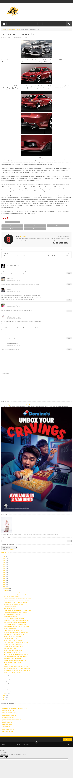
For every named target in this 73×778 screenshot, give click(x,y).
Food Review (33, 23)
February (6, 688)
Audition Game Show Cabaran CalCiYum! (13, 647)
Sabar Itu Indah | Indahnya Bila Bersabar (13, 643)
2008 (4, 696)
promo (18, 29)
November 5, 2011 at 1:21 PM (13, 264)
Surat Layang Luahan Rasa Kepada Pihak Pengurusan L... (17, 665)
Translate (10, 546)
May (5, 682)
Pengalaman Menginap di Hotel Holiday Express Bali (14, 705)
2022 (4, 561)
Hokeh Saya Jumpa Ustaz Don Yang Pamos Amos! (15, 609)
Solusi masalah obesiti (7, 725)
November (6, 587)
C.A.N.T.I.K (6, 661)
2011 (4, 583)
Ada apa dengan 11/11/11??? (11, 603)
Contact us (67, 736)
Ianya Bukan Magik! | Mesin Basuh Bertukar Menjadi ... (16, 629)
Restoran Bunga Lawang (8, 728)
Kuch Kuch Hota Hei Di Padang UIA (12, 649)
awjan (8, 275)
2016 (4, 573)
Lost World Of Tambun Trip (8, 703)
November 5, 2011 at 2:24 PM (13, 277)
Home (3, 29)
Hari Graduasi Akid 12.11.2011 (11, 635)
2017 (4, 571)
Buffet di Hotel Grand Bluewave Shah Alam (12, 716)
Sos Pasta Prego (6, 723)
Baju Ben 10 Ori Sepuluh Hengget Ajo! (13, 641)
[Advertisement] (37, 384)
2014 (4, 577)
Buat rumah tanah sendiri (8, 726)
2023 (4, 559)
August (6, 676)
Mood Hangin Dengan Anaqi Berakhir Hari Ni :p (15, 657)
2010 (4, 692)
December (6, 585)
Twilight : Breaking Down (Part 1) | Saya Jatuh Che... (16, 599)
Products (18, 23)
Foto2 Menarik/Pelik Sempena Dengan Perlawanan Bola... (17, 607)
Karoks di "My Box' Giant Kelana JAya (12, 633)
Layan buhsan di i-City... (9, 605)
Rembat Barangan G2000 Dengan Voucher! (14, 631)
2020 (4, 565)
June (5, 680)
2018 (4, 569)
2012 (4, 581)
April (5, 684)
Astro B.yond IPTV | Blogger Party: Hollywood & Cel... (16, 651)
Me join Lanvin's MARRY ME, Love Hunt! (13, 637)
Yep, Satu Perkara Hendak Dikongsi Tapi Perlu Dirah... (16, 589)
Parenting (46, 23)
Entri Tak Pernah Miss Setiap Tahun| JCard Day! (15, 619)
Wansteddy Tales (11, 262)
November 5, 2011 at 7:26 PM (13, 288)
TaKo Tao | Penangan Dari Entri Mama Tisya (14, 615)
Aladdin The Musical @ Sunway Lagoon (13, 659)
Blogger (70, 741)
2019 (4, 567)
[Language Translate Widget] (9, 544)
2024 (4, 557)
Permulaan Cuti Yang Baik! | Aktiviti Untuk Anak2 (15, 621)
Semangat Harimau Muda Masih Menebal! (13, 601)
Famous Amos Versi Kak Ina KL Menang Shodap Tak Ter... (17, 667)
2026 (4, 553)
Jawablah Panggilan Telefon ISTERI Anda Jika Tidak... (16, 663)
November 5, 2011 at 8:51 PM (13, 303)
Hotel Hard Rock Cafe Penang (9, 709)
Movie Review (10, 23)
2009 (4, 694)
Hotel (40, 23)
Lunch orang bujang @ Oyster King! (12, 611)
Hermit (9, 286)
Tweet (8, 225)
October (6, 672)
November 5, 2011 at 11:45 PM (13, 314)
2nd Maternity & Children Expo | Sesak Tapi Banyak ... (16, 617)
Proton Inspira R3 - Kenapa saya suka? (13, 655)
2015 (4, 575)
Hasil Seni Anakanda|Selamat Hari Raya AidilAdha (15, 653)
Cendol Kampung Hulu (7, 719)
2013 (4, 579)
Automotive (9, 29)
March (5, 686)
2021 (4, 563)
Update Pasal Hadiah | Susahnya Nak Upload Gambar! (16, 639)
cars (14, 29)
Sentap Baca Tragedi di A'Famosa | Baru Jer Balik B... (16, 597)
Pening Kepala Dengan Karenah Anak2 (13, 669)
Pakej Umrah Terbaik (7, 721)
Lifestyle (25, 23)
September (7, 674)
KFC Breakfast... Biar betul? (10, 613)
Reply (69, 270)
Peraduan (61, 23)
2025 (4, 555)
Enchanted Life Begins (17, 741)
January (6, 690)
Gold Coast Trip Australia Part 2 (9, 712)
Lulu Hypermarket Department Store (10, 718)
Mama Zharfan (11, 302)
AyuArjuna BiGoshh (12, 313)
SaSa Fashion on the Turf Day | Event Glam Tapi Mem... (17, 591)
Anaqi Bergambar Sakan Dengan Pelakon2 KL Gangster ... (17, 595)
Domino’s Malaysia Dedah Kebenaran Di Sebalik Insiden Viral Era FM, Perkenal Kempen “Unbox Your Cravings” (31, 402)
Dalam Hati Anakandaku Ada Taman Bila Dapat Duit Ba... (17, 623)
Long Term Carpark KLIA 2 (8, 707)
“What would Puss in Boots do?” (11, 645)
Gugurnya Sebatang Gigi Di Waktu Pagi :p (13, 627)
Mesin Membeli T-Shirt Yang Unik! (11, 593)
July (5, 678)
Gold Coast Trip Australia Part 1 (9, 710)
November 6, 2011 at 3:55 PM (13, 342)
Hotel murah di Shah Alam (8, 714)
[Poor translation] (5, 753)
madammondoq (11, 340)
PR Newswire (53, 23)
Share (22, 225)
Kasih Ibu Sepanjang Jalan (10, 625)
